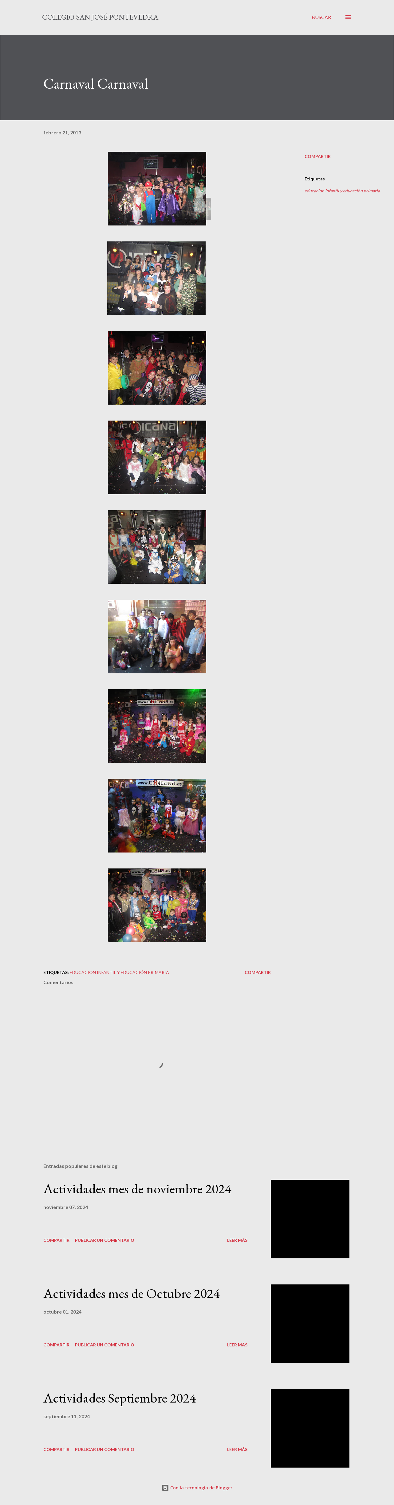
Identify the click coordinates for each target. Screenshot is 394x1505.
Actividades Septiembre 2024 (119, 1398)
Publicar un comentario (104, 1240)
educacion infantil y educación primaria (342, 190)
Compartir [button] (318, 156)
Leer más (237, 1240)
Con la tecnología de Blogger (197, 1488)
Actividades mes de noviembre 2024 (137, 1188)
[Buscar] (321, 17)
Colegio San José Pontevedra (100, 17)
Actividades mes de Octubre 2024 (131, 1293)
